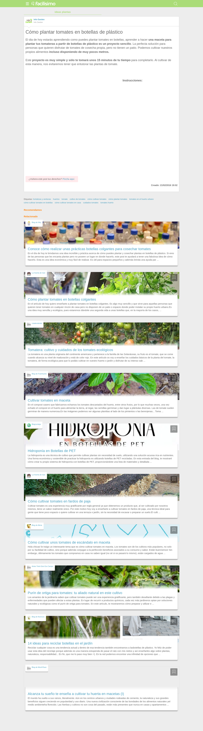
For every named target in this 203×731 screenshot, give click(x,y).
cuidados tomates (90, 203)
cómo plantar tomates (117, 199)
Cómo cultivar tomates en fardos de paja (59, 501)
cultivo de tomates (77, 199)
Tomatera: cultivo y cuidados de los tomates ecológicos (70, 350)
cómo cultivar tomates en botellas (38, 203)
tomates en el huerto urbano (141, 199)
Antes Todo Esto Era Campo (42, 566)
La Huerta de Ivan (38, 273)
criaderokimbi (37, 323)
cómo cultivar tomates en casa (68, 203)
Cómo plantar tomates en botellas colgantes (62, 299)
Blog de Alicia (37, 525)
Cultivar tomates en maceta (49, 400)
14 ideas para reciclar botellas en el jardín (60, 643)
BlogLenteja (36, 424)
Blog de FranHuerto (39, 374)
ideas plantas (63, 12)
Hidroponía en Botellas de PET (52, 451)
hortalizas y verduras (42, 199)
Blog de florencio (38, 617)
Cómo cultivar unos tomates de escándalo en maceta (69, 542)
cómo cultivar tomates (97, 199)
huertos (56, 199)
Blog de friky (36, 222)
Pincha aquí (68, 179)
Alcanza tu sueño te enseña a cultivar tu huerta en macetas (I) (76, 694)
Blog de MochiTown (39, 667)
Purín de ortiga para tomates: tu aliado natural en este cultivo (75, 593)
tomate (65, 199)
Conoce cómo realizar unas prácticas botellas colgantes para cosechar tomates (89, 249)
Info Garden (39, 19)
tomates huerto (106, 203)
